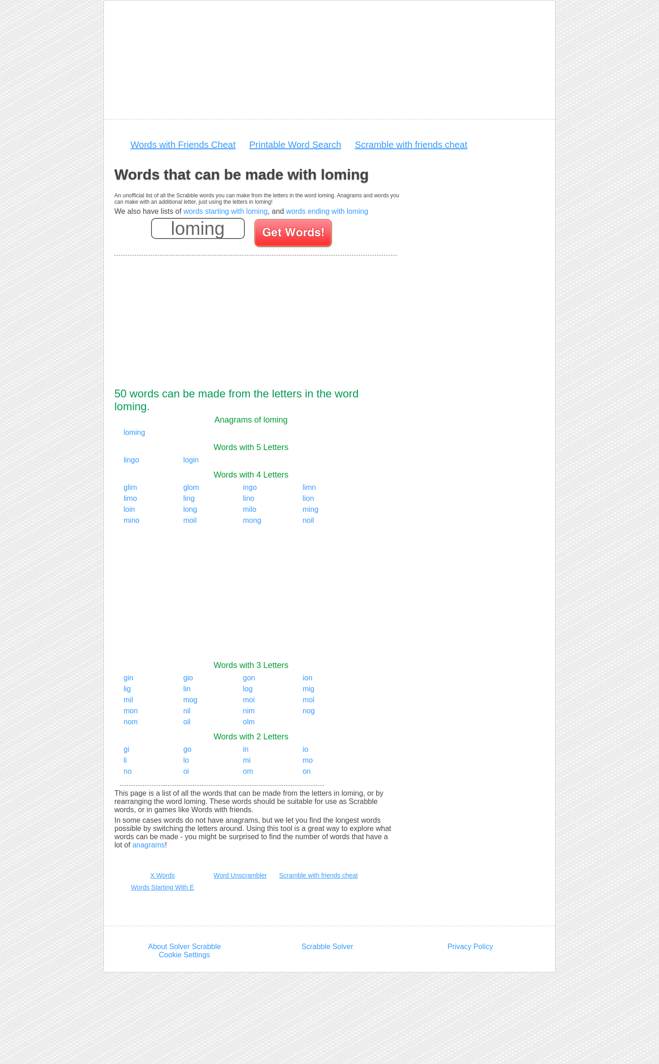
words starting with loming (226, 211)
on (306, 771)
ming (310, 509)
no (128, 771)
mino (132, 520)
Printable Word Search (295, 145)
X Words (162, 875)
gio (188, 678)
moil (189, 520)
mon (131, 711)
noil (308, 520)
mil (128, 700)
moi (249, 700)
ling (188, 498)
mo (307, 760)
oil (186, 722)
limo (130, 498)
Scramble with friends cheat (411, 145)
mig (308, 689)
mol (308, 700)
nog (308, 711)
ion (307, 678)
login (191, 460)
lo (186, 760)
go (187, 749)
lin (186, 689)
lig (127, 689)
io (305, 749)
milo (249, 509)
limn (309, 487)
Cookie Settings (184, 955)
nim (249, 711)
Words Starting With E (162, 887)
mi (247, 760)
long (190, 509)
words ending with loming (327, 211)
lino (248, 498)
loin (129, 509)
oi (186, 771)
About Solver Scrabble (184, 946)
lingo (131, 460)
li (125, 760)
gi (126, 749)
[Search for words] (294, 234)
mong (252, 520)
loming (134, 432)
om (248, 771)
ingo (250, 487)
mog (190, 700)
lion (308, 498)
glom (191, 487)
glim (130, 487)
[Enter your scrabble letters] (198, 228)
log (248, 689)
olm (249, 722)
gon (249, 678)
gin (128, 678)
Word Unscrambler (240, 875)
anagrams (148, 845)
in (245, 749)
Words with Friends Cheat (183, 145)
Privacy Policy (470, 946)
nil (186, 711)
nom (131, 722)
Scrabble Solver (327, 946)
